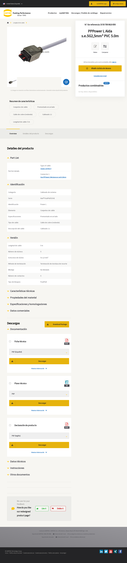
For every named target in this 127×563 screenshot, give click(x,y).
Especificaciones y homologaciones (28, 304)
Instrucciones (17, 467)
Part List (14, 157)
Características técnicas (22, 291)
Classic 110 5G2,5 (45, 169)
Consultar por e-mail (100, 76)
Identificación (17, 184)
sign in (114, 62)
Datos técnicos (18, 461)
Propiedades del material (23, 297)
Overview (13, 133)
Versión (14, 237)
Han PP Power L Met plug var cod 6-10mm (53, 177)
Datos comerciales (19, 310)
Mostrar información (37, 368)
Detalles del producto (31, 133)
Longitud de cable (18, 23)
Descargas (49, 133)
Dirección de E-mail (60, 534)
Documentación (18, 329)
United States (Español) (11, 4)
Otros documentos (20, 474)
